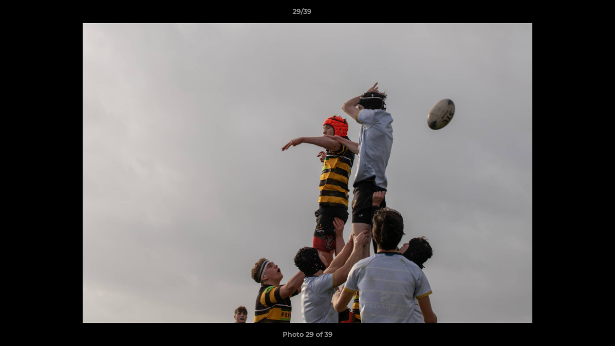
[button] (574, 14)
